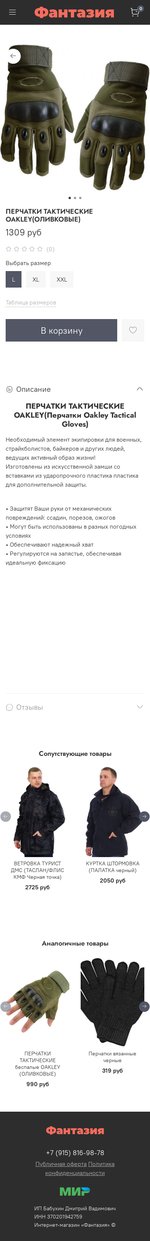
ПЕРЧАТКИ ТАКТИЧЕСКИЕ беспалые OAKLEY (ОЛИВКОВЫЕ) (37, 1063)
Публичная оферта (61, 1164)
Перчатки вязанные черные (112, 1057)
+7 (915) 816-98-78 (75, 1152)
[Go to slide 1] (70, 198)
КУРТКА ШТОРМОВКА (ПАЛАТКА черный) (112, 867)
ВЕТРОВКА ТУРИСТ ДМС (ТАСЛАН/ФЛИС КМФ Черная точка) (37, 870)
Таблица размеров (31, 302)
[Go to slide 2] (75, 198)
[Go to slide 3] (80, 198)
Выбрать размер (28, 263)
